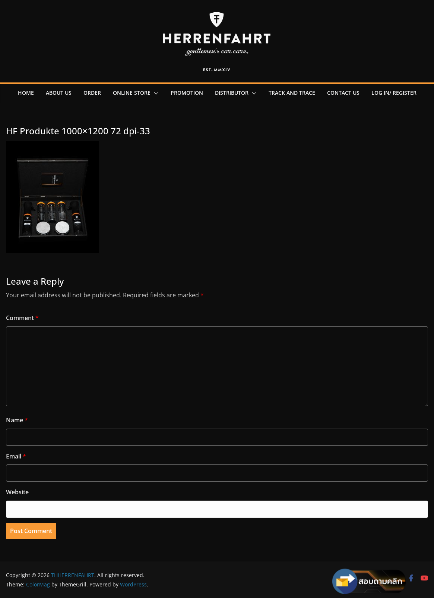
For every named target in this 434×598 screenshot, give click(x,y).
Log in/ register (393, 92)
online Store (132, 92)
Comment (22, 318)
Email (16, 456)
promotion (187, 92)
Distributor (231, 92)
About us (59, 92)
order (92, 92)
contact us (343, 92)
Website (17, 492)
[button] (155, 93)
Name (17, 420)
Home (26, 92)
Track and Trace (292, 92)
